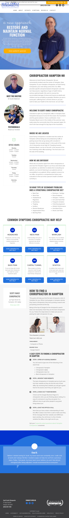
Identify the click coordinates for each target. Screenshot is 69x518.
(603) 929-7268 (45, 5)
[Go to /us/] (14, 83)
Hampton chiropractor (48, 84)
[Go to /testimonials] (14, 114)
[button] (17, 51)
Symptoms (35, 10)
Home (15, 10)
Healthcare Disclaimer (38, 513)
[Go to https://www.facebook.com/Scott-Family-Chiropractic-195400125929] (27, 503)
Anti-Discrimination (24, 513)
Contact (53, 10)
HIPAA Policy (50, 513)
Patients (28, 10)
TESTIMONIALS (14, 126)
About (21, 10)
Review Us (44, 10)
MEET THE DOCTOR (14, 96)
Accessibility (14, 513)
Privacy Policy (59, 513)
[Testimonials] (34, 455)
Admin (7, 513)
